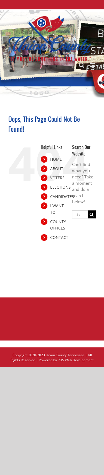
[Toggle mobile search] (81, 65)
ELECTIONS (60, 187)
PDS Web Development (75, 360)
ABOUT (56, 168)
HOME (56, 159)
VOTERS (57, 177)
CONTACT (59, 237)
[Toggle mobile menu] (93, 65)
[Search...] (80, 214)
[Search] (92, 214)
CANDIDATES (62, 196)
